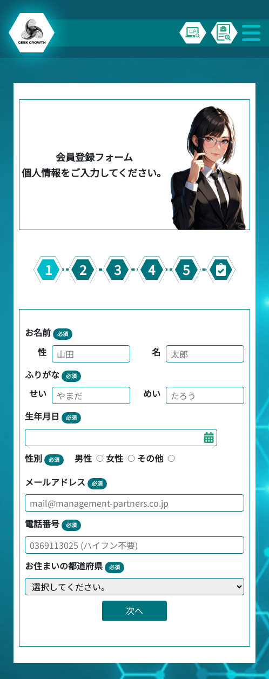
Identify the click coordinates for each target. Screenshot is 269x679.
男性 (90, 458)
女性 (121, 458)
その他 (157, 458)
